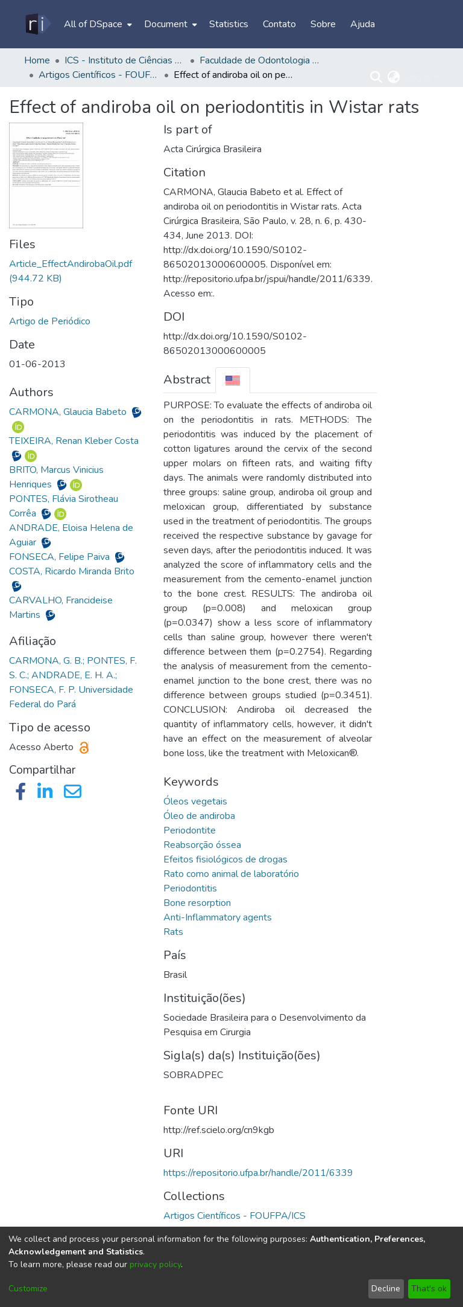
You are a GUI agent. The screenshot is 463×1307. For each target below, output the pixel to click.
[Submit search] (376, 77)
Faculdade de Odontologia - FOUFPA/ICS (260, 60)
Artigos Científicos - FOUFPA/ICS (99, 75)
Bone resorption (197, 903)
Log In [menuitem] (418, 77)
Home (37, 60)
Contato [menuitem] (279, 24)
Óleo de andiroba (199, 816)
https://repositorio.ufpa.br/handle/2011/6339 (258, 1173)
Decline (385, 1288)
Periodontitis (190, 888)
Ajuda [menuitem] (362, 24)
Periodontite (189, 830)
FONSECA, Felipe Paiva (60, 557)
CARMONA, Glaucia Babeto (69, 412)
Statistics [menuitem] (228, 24)
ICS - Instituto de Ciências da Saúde (125, 60)
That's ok (429, 1288)
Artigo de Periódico (49, 321)
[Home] (38, 24)
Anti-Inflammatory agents (217, 917)
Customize (28, 1288)
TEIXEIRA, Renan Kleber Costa (74, 441)
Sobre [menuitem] (323, 24)
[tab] (232, 380)
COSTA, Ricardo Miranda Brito (71, 571)
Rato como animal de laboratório (231, 874)
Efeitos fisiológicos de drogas (225, 859)
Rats (173, 932)
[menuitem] (96, 24)
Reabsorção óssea (202, 845)
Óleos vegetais (195, 801)
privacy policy (155, 1264)
